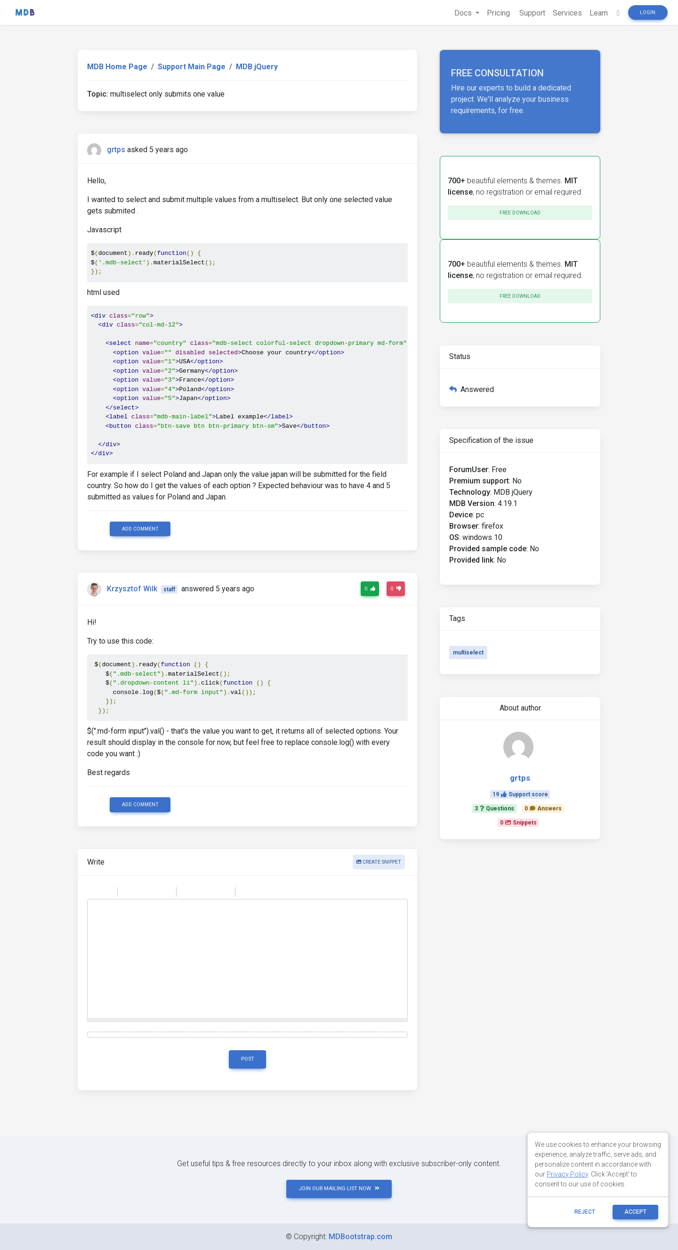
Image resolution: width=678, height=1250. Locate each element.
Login (647, 12)
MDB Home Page (117, 66)
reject (584, 1212)
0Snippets (518, 822)
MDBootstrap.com (360, 1236)
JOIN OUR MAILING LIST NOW (339, 1188)
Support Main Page (192, 66)
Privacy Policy (567, 1174)
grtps (116, 149)
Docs (464, 12)
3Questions (494, 808)
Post (247, 1059)
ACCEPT (635, 1212)
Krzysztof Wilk (132, 588)
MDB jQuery (257, 66)
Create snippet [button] (378, 862)
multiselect (468, 652)
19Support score (520, 794)
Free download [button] (520, 213)
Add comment (140, 529)
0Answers (543, 808)
